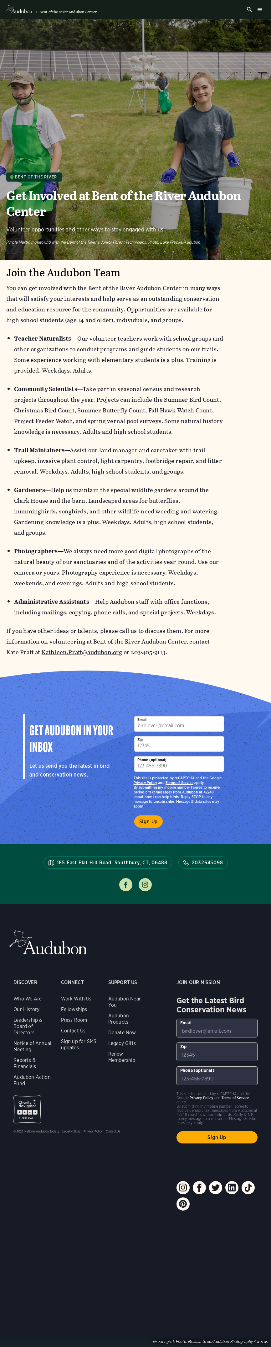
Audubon (48, 943)
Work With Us (76, 999)
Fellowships (74, 1009)
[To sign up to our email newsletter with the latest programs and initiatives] (179, 724)
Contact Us (73, 1031)
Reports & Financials (24, 1063)
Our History (26, 1009)
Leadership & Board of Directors (27, 1026)
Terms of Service (179, 782)
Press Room (74, 1020)
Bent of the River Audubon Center (68, 12)
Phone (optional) (152, 759)
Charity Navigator (27, 1109)
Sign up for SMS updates (79, 1044)
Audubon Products (118, 1019)
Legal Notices (71, 1131)
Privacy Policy (145, 782)
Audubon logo (19, 9)
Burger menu (260, 9)
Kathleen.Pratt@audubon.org (82, 652)
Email (142, 719)
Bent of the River (36, 177)
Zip (140, 739)
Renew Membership (122, 1057)
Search (249, 9)
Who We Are (27, 999)
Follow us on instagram (145, 884)
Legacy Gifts (122, 1043)
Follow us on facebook (125, 884)
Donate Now (122, 1033)
